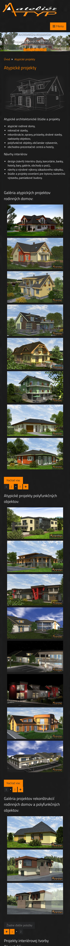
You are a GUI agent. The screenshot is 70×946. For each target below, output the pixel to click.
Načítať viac (13, 480)
